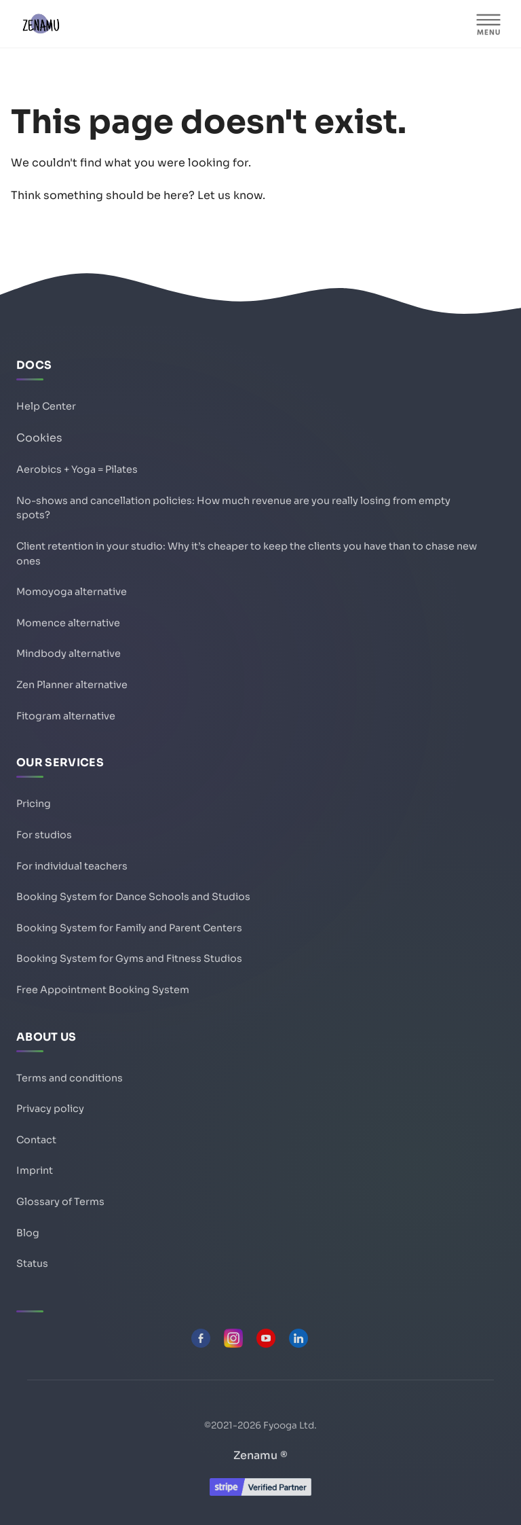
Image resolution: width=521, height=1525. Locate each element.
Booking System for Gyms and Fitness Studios (129, 958)
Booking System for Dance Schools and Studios (133, 897)
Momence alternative (68, 623)
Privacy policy (50, 1108)
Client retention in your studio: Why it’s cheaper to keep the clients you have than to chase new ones (246, 553)
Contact (36, 1140)
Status (32, 1263)
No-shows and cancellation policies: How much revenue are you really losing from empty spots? (233, 508)
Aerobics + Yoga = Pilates (77, 469)
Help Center (46, 406)
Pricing (33, 803)
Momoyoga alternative (71, 592)
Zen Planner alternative (72, 685)
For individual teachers (72, 866)
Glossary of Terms (60, 1202)
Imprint (34, 1170)
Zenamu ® (260, 1455)
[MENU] (488, 23)
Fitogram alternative (65, 716)
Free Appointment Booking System (102, 990)
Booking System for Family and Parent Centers (129, 928)
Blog (27, 1233)
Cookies (39, 438)
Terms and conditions (69, 1078)
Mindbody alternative (68, 653)
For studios (44, 835)
